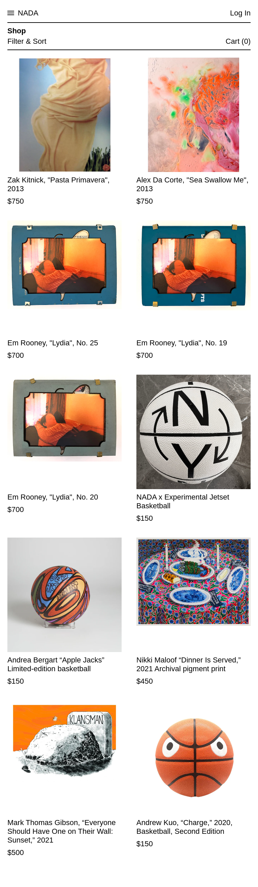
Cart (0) (238, 41)
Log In (240, 13)
